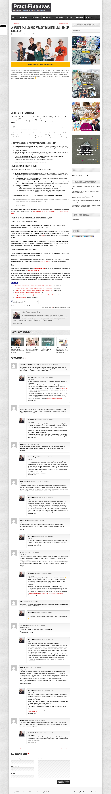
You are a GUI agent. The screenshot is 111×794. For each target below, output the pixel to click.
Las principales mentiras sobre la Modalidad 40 (46, 349)
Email (15, 766)
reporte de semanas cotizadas (54, 398)
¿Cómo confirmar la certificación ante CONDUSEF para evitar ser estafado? (63, 350)
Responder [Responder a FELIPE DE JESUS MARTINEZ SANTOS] (55, 364)
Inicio (14, 18)
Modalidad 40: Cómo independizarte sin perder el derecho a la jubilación (33, 288)
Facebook (19, 323)
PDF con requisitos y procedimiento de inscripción (27, 292)
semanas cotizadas (46, 305)
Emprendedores (57, 307)
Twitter (14, 323)
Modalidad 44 (27, 305)
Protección (63, 307)
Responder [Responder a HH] (35, 601)
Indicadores (59, 18)
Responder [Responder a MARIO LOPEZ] (42, 520)
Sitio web (13, 773)
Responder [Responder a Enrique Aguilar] (43, 720)
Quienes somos (24, 18)
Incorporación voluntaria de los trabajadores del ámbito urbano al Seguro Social (35, 295)
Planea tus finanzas (77, 223)
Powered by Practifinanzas (81, 792)
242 (35, 34)
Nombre (16, 759)
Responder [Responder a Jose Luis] (39, 667)
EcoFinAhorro (75, 219)
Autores (69, 18)
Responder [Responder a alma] (36, 444)
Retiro (68, 307)
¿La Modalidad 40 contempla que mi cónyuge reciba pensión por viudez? (17, 350)
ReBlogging (79, 18)
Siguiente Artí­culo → (64, 23)
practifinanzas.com (39, 269)
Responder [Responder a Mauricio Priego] (51, 377)
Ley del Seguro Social (20, 297)
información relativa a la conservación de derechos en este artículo (46, 593)
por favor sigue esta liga (34, 271)
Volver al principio (95, 792)
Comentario (41, 759)
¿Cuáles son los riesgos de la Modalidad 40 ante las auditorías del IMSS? (33, 290)
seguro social (38, 305)
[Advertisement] (40, 97)
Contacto (89, 18)
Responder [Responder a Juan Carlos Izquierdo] (46, 481)
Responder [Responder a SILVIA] (37, 552)
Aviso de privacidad (44, 792)
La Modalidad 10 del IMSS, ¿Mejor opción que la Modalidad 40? (86, 187)
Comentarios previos (16, 749)
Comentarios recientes (63, 749)
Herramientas (47, 18)
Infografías (36, 18)
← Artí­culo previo (15, 23)
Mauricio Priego (64, 312)
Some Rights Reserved (18, 302)
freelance (21, 305)
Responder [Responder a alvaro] (37, 407)
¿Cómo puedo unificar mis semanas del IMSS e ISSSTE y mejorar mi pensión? (32, 350)
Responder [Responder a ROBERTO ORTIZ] (43, 625)
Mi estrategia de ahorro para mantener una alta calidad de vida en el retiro (33, 285)
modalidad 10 (63, 388)
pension (33, 305)
